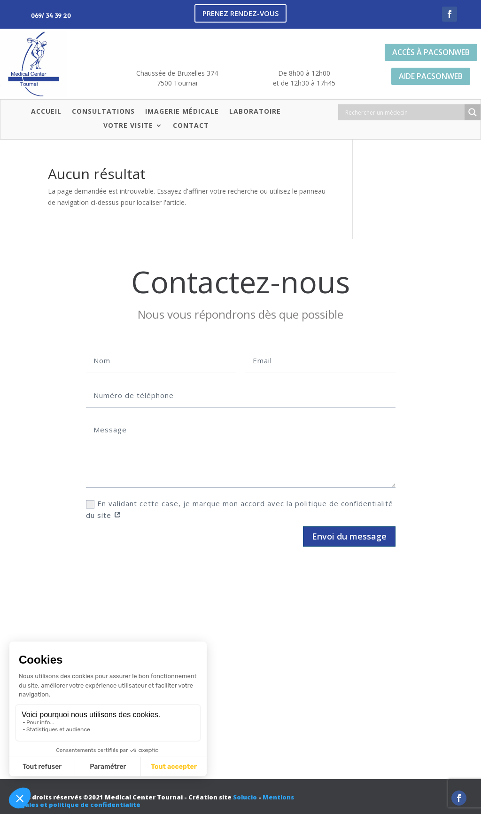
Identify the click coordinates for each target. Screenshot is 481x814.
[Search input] (403, 112)
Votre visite (128, 126)
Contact (191, 126)
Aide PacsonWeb (431, 76)
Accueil (46, 112)
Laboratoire (255, 112)
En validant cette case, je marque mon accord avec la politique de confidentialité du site (239, 509)
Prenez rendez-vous (240, 13)
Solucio (245, 797)
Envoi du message (349, 536)
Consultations (103, 112)
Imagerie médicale (182, 112)
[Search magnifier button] (473, 112)
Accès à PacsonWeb (431, 52)
